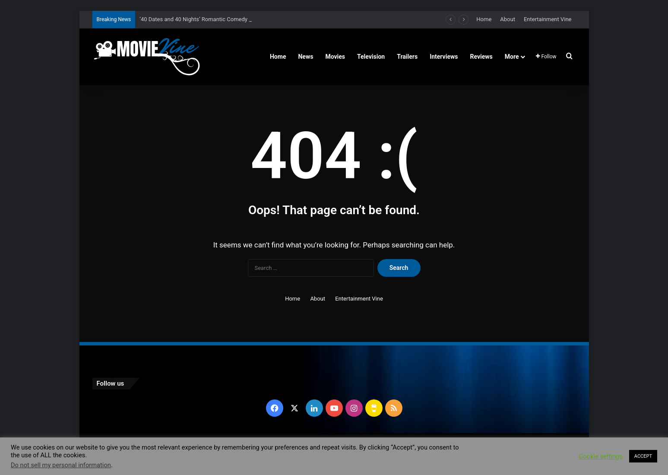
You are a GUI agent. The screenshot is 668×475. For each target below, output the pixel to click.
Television (371, 56)
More (512, 56)
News (305, 56)
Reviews (481, 56)
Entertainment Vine (548, 19)
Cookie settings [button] (601, 456)
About (507, 19)
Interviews (444, 56)
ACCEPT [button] (643, 456)
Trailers (407, 56)
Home (483, 19)
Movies (335, 56)
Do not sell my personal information (61, 465)
